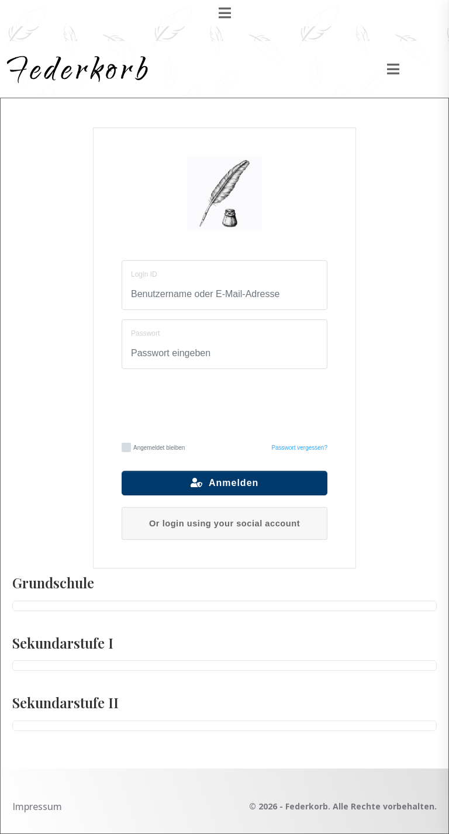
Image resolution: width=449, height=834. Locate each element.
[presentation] (225, 404)
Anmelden (225, 483)
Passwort (145, 333)
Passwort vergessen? (299, 447)
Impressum (37, 806)
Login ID (144, 274)
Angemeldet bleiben (153, 447)
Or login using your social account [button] (224, 523)
